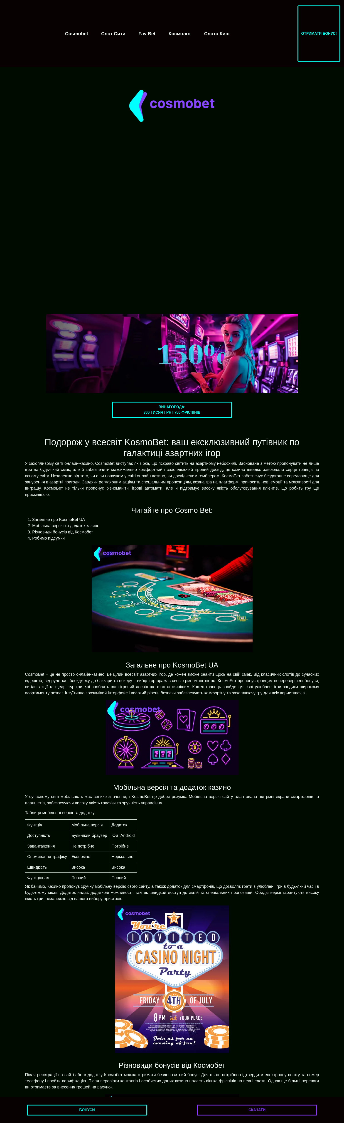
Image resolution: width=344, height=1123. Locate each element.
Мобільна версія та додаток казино (65, 525)
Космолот (180, 33)
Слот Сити (113, 33)
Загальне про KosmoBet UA (58, 519)
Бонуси (87, 1110)
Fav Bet (146, 33)
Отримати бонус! (319, 33)
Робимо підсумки (48, 538)
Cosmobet (76, 33)
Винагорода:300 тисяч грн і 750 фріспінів (172, 409)
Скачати (256, 1110)
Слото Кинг (217, 33)
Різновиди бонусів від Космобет (62, 532)
